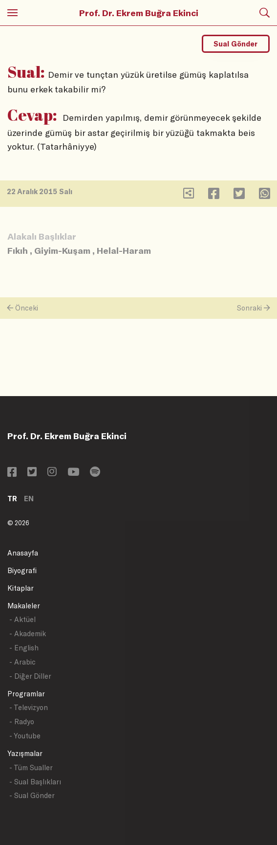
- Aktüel (22, 619)
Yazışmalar (25, 753)
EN (29, 498)
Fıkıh (17, 250)
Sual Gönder (235, 44)
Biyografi (22, 570)
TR (12, 498)
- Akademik (27, 633)
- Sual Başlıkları (35, 782)
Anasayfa (22, 553)
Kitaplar (20, 588)
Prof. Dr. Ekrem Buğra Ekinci (138, 12)
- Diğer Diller (30, 676)
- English (24, 648)
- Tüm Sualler (31, 767)
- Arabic (22, 662)
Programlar (26, 693)
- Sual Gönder (32, 795)
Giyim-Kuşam (62, 250)
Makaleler (23, 605)
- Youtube (25, 736)
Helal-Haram (124, 250)
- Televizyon (28, 707)
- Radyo (21, 721)
